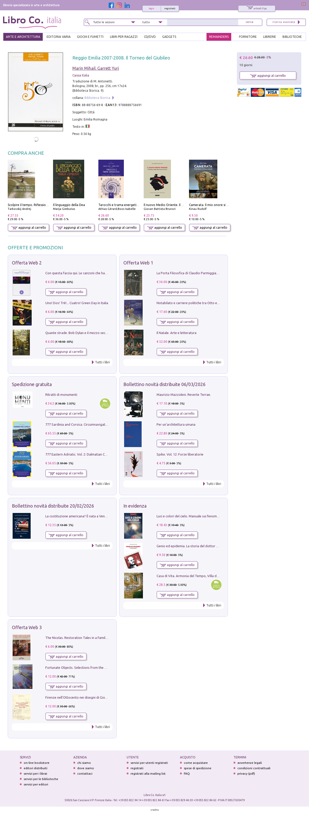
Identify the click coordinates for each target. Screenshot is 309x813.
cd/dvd (150, 36)
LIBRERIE (269, 36)
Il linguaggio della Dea (69, 205)
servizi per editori (36, 784)
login (151, 8)
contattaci (84, 773)
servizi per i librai (35, 773)
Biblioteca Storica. (97, 97)
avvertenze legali (249, 762)
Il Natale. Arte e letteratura (176, 333)
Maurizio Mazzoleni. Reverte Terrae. (184, 394)
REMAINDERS (219, 36)
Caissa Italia (80, 75)
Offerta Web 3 (27, 627)
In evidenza (135, 505)
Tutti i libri (102, 362)
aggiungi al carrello (28, 227)
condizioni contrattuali (253, 768)
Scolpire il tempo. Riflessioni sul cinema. (36, 205)
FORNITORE (248, 36)
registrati (169, 8)
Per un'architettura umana (176, 424)
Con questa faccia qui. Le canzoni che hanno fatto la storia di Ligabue (96, 273)
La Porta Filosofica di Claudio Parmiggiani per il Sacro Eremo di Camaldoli (212, 273)
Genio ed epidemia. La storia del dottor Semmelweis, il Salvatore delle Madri (214, 546)
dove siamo (85, 768)
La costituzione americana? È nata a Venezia (78, 516)
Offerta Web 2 (27, 262)
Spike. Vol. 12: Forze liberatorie (180, 454)
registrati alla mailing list (148, 773)
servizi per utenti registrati (149, 762)
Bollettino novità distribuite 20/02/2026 (53, 505)
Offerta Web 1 (138, 262)
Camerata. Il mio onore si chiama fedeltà (218, 205)
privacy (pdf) (246, 773)
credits (155, 809)
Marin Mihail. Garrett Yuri (95, 68)
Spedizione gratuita (32, 384)
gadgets (169, 36)
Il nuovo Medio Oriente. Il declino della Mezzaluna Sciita (184, 205)
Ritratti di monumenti (61, 394)
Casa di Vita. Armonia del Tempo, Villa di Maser (192, 576)
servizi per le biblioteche (41, 779)
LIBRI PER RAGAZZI (124, 36)
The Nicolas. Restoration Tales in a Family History (81, 637)
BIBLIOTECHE (292, 36)
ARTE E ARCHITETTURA (23, 36)
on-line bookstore (36, 762)
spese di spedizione (197, 768)
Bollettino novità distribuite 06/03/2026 (164, 384)
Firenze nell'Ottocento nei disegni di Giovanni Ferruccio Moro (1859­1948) (99, 697)
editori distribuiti (35, 768)
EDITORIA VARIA (59, 36)
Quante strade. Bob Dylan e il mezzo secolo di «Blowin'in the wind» (95, 333)
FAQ (187, 773)
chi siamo (84, 762)
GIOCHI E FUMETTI (90, 36)
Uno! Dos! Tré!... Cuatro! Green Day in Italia (76, 303)
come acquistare (196, 762)
